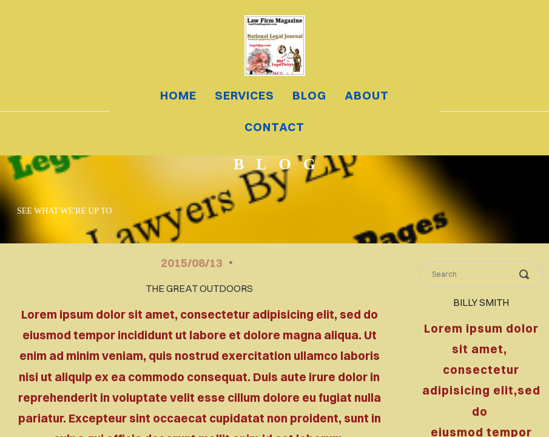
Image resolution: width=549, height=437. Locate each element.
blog (309, 95)
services (244, 95)
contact (274, 127)
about (367, 95)
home (178, 95)
